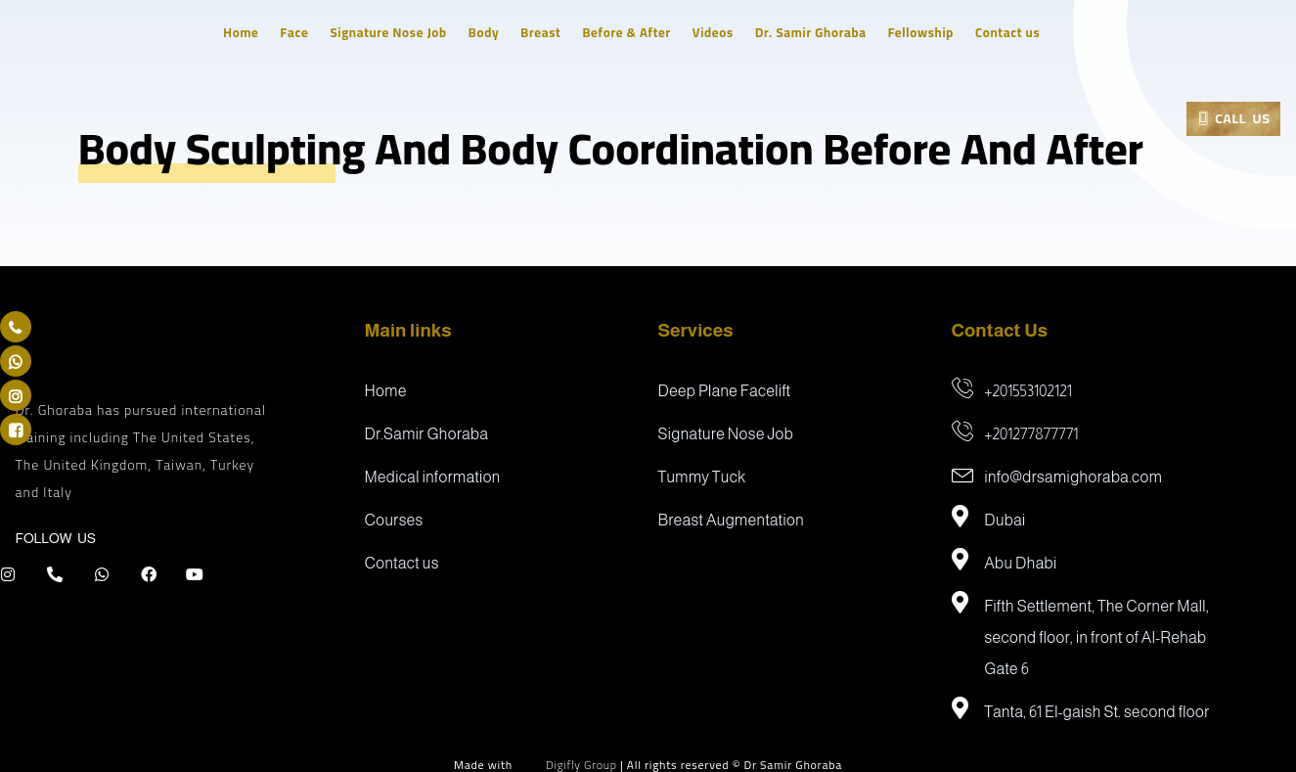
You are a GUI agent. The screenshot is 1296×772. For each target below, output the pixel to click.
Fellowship (927, 32)
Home (246, 32)
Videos (718, 32)
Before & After (632, 32)
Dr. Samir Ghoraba (816, 32)
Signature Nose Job (393, 32)
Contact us (1013, 32)
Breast (546, 32)
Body (490, 32)
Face (301, 32)
